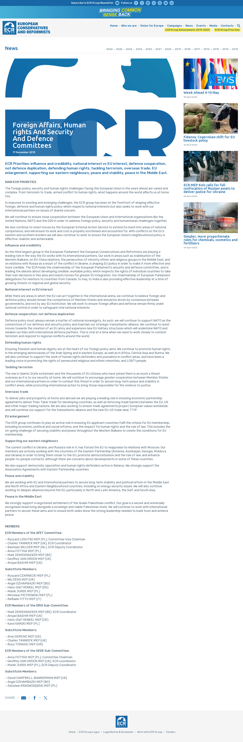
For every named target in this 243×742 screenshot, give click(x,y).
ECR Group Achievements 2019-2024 (187, 29)
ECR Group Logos (89, 732)
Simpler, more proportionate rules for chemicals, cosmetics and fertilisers (211, 240)
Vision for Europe (152, 25)
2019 (178, 49)
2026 (109, 49)
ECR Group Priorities (227, 29)
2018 (187, 49)
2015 (216, 49)
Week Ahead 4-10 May (201, 92)
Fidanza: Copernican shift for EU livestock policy (209, 138)
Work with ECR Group (149, 732)
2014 (225, 49)
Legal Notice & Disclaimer (118, 732)
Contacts (227, 25)
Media (213, 25)
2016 (206, 49)
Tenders (171, 732)
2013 (235, 49)
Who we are (129, 25)
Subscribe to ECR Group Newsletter (92, 3)
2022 (149, 49)
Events (201, 25)
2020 (168, 49)
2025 (119, 49)
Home (114, 25)
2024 (129, 49)
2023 (139, 49)
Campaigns (174, 25)
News (189, 25)
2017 (197, 49)
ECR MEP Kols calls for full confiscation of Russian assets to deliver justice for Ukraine (209, 188)
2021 (158, 49)
